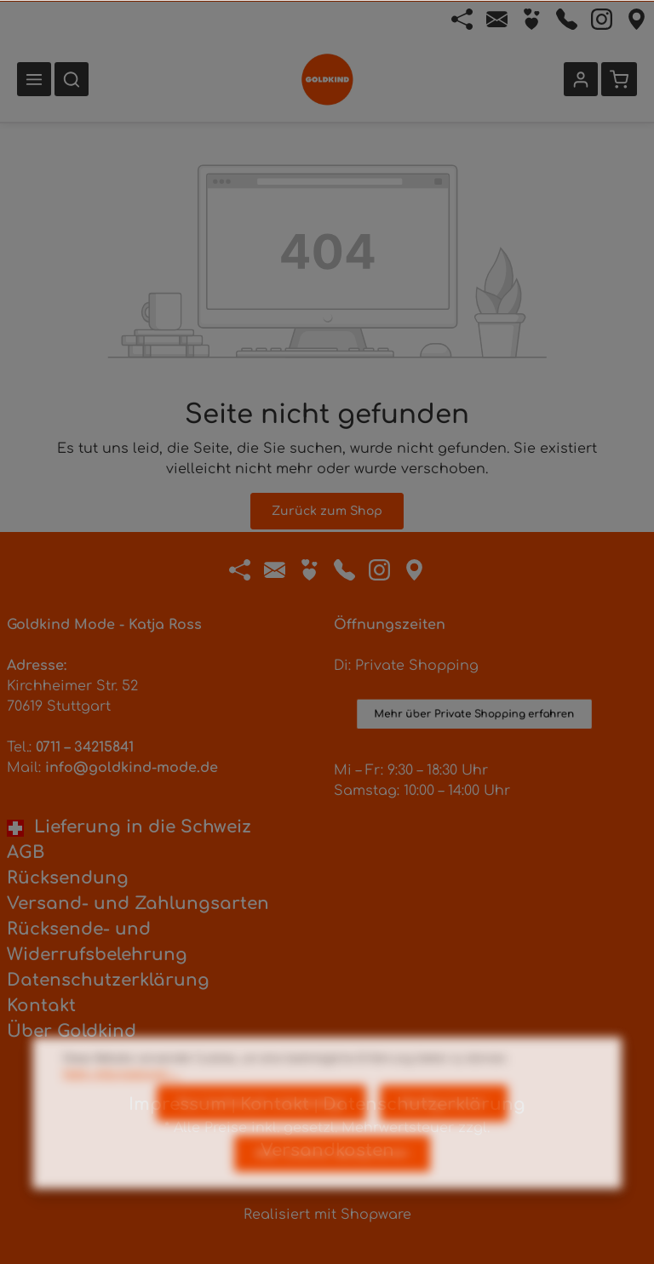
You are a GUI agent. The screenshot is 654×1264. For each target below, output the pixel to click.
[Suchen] (71, 79)
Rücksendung (68, 878)
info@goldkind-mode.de (131, 767)
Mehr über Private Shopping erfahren (474, 725)
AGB (25, 852)
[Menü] (34, 79)
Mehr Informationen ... (121, 1102)
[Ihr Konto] (581, 79)
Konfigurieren (443, 1131)
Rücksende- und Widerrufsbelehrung (97, 941)
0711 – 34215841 (85, 747)
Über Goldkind (71, 1031)
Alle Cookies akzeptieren (332, 1181)
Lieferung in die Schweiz (129, 827)
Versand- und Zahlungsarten (138, 903)
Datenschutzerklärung (108, 980)
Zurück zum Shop (327, 511)
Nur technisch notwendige (261, 1131)
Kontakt (41, 1005)
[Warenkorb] (619, 79)
